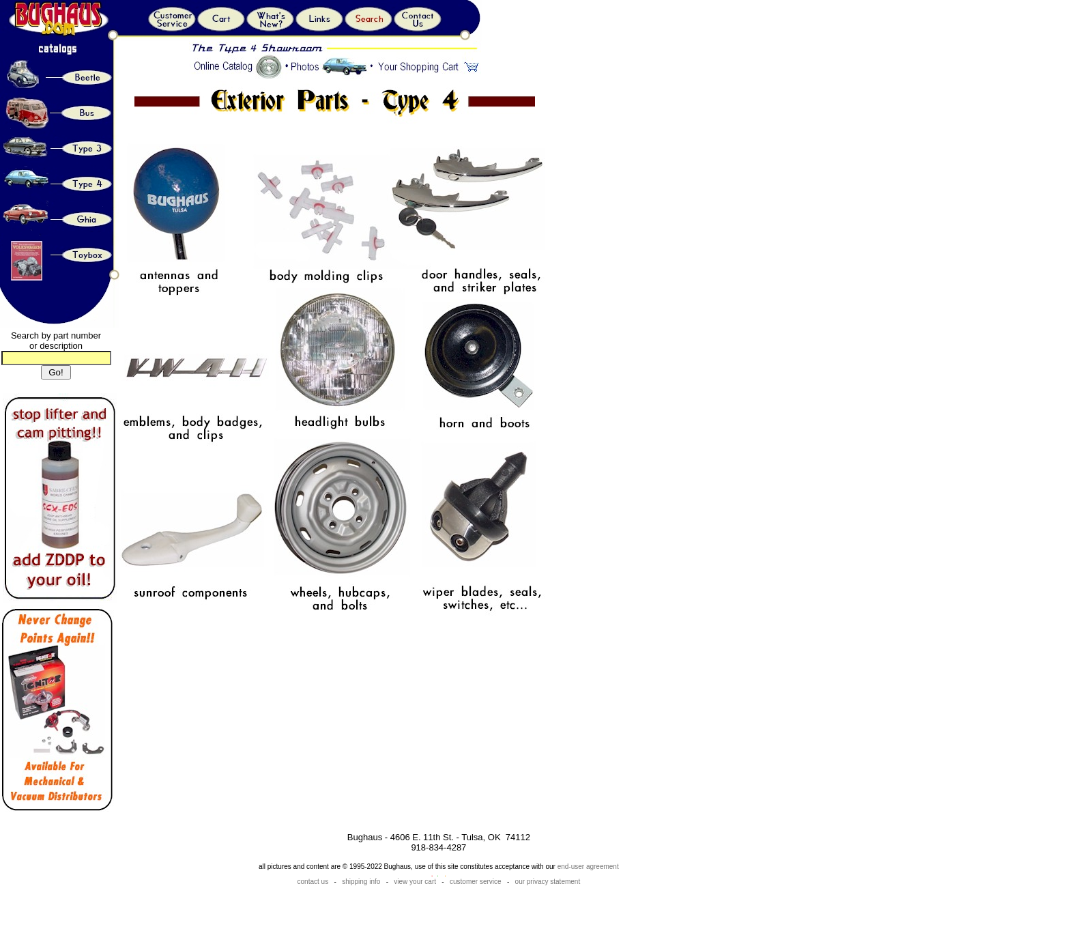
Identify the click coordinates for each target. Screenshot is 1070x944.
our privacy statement (548, 881)
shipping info (361, 881)
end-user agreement (588, 866)
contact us (314, 881)
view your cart (415, 881)
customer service (476, 881)
